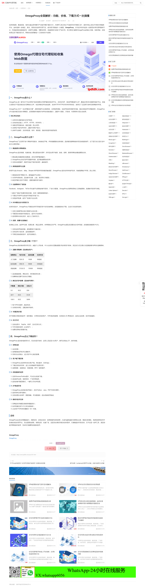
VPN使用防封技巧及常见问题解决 (40, 484)
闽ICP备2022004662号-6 (23, 584)
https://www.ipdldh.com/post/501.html (26, 454)
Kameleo (111, 150)
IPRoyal (124, 177)
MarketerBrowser (127, 153)
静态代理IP (125, 126)
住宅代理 (111, 129)
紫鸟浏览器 (125, 119)
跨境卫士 (124, 136)
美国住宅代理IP (113, 136)
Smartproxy (125, 167)
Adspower (125, 122)
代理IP (110, 116)
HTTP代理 (125, 180)
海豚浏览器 (125, 150)
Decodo (124, 190)
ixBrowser (125, 163)
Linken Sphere (113, 190)
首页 (17, 8)
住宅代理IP (112, 119)
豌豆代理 (124, 160)
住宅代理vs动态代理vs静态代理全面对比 (120, 46)
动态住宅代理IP (113, 177)
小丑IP (124, 187)
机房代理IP (112, 194)
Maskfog (111, 163)
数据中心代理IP (113, 133)
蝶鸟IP (110, 183)
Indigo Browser (113, 173)
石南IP (42, 21)
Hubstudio (125, 129)
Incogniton (112, 143)
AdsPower (125, 170)
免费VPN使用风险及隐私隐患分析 (40, 501)
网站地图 (12, 584)
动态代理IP (112, 126)
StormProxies (112, 170)
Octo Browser (126, 146)
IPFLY (123, 194)
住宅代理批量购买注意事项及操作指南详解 (121, 55)
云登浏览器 (112, 122)
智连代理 (111, 187)
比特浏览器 (125, 133)
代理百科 (23, 8)
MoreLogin (112, 139)
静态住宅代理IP (113, 167)
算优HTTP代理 (126, 183)
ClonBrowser (126, 173)
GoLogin (124, 197)
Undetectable (112, 156)
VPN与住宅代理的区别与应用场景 (89, 484)
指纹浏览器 (125, 116)
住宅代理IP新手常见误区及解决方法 (40, 518)
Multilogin (125, 139)
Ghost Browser (113, 153)
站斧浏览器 (125, 156)
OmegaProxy (13, 438)
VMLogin (111, 197)
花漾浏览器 (125, 143)
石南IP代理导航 (11, 3)
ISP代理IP (111, 146)
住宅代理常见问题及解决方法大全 (40, 535)
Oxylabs (111, 180)
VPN (110, 160)
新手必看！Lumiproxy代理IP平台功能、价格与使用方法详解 (87, 463)
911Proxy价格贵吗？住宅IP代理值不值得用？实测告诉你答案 (27, 463)
